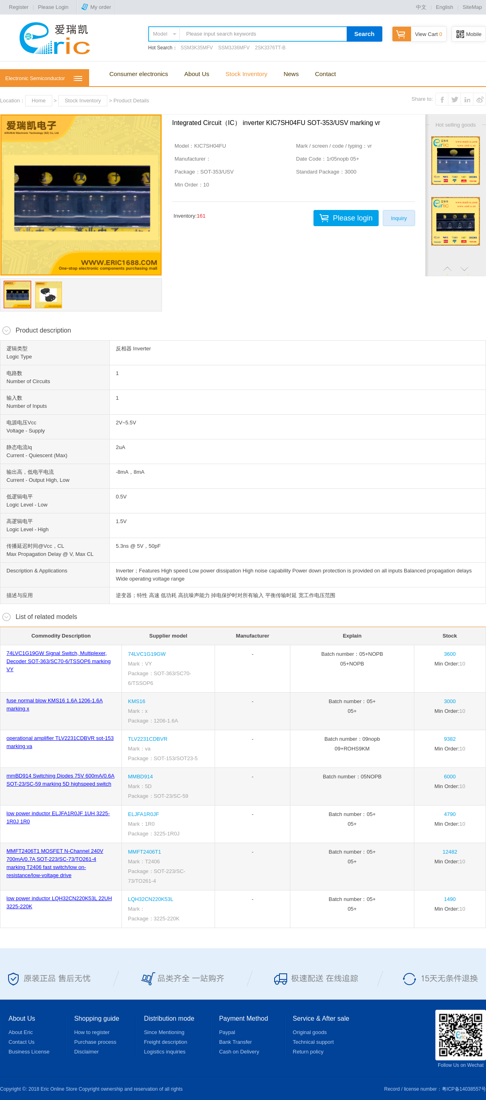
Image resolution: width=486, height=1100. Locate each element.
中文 (421, 7)
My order (96, 7)
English (444, 7)
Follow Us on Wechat (460, 1039)
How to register (91, 1032)
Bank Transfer (235, 1042)
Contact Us (21, 1042)
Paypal (227, 1032)
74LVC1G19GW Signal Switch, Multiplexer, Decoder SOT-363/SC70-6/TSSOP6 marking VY (58, 661)
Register (18, 7)
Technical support (313, 1042)
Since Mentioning (164, 1032)
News (291, 73)
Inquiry (399, 218)
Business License (29, 1052)
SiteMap (472, 7)
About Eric (21, 1032)
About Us (196, 73)
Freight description (165, 1042)
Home (39, 100)
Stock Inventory (246, 73)
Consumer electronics (138, 73)
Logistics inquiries (164, 1052)
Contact (325, 73)
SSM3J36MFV (233, 48)
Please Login (53, 7)
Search (364, 33)
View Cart (417, 34)
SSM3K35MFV (197, 48)
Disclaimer (86, 1052)
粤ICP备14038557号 (464, 1089)
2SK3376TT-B (270, 48)
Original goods (310, 1032)
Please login (353, 218)
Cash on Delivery (239, 1052)
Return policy (308, 1052)
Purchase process (95, 1042)
